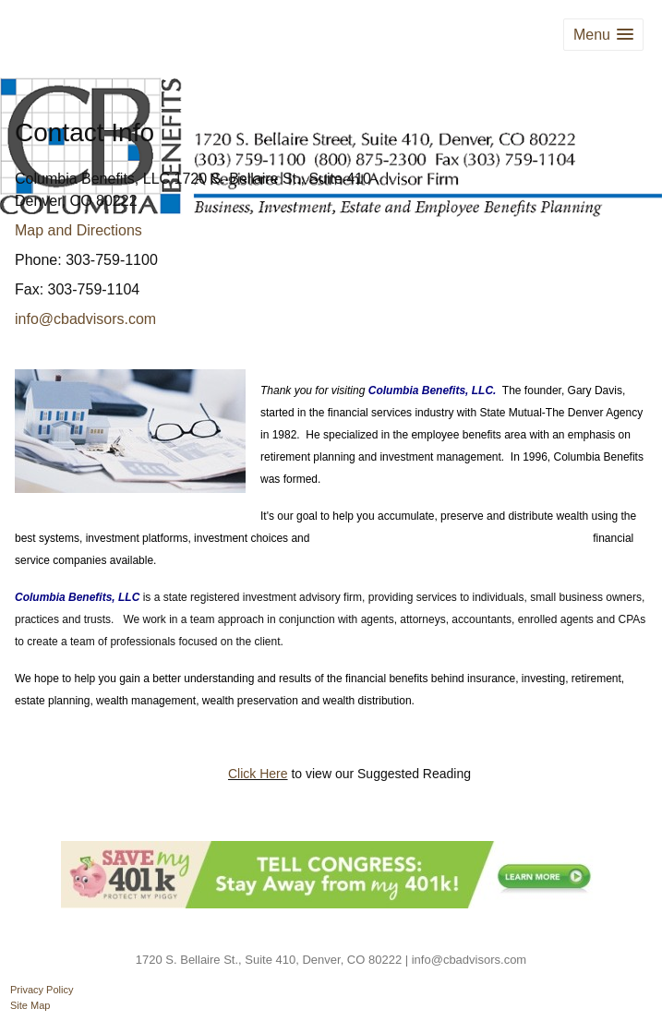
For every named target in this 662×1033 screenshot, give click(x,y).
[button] (603, 34)
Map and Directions (78, 230)
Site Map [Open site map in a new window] (30, 1005)
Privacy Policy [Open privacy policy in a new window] (41, 989)
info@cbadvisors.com (85, 319)
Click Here (258, 773)
